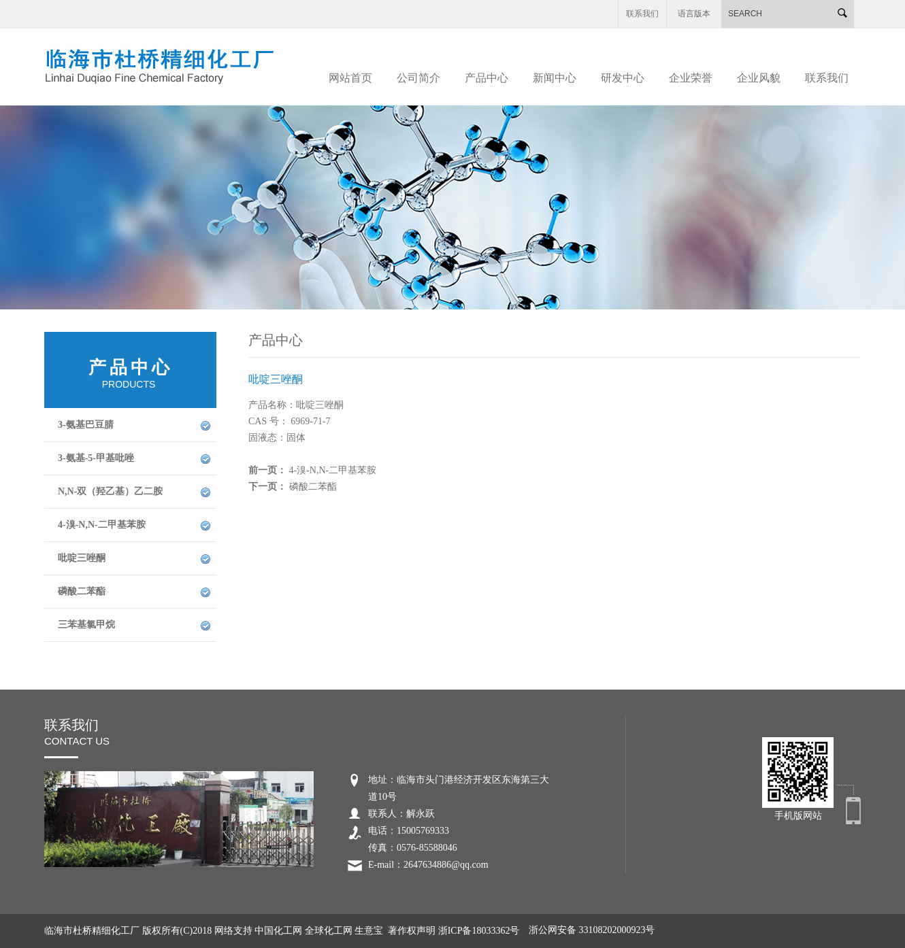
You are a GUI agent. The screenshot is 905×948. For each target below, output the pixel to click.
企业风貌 (758, 78)
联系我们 (642, 13)
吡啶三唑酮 (81, 558)
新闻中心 (554, 78)
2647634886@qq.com (446, 865)
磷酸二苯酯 (81, 591)
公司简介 (418, 78)
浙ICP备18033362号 (479, 931)
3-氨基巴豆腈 (86, 425)
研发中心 (622, 78)
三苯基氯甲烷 (86, 625)
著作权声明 (411, 931)
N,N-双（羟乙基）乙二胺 (110, 491)
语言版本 (694, 13)
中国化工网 (278, 931)
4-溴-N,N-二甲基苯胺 (102, 525)
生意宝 (369, 931)
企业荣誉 (690, 78)
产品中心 (486, 78)
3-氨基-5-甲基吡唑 (96, 458)
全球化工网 (328, 931)
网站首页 (350, 78)
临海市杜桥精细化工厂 (93, 931)
